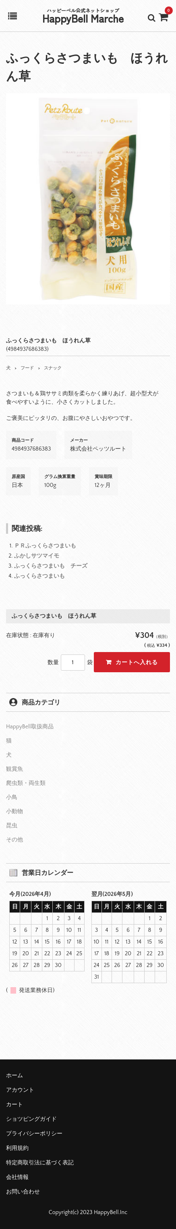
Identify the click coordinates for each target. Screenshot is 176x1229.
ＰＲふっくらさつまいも (45, 546)
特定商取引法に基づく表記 (40, 1163)
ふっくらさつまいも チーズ (50, 566)
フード (27, 368)
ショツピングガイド (31, 1119)
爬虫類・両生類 (26, 783)
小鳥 (11, 797)
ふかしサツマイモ (36, 556)
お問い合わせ (23, 1192)
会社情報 (17, 1177)
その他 (14, 840)
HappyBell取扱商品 (30, 727)
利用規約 (17, 1148)
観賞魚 (14, 769)
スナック (53, 368)
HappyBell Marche (83, 17)
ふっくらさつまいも (39, 576)
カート (14, 1104)
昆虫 (11, 825)
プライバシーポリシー (34, 1133)
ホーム (14, 1075)
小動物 (14, 811)
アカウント (20, 1090)
